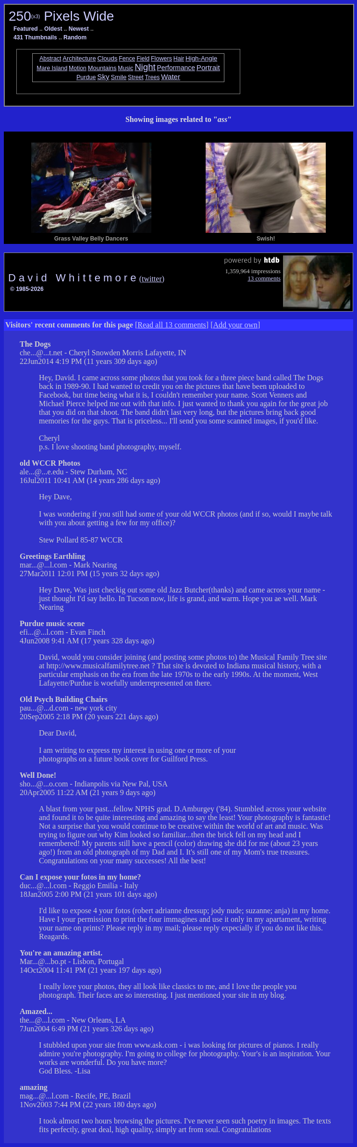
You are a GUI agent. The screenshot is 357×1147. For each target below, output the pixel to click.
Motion (77, 68)
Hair (178, 58)
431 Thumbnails (35, 37)
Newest (79, 28)
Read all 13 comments (171, 325)
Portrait (208, 67)
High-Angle (201, 58)
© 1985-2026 (27, 289)
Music (125, 68)
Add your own (235, 325)
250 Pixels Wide (61, 16)
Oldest (53, 28)
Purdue (86, 77)
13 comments (264, 278)
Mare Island (52, 68)
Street (136, 77)
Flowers (161, 58)
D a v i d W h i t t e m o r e (73, 278)
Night (145, 67)
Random (74, 37)
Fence (127, 58)
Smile (118, 77)
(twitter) (151, 279)
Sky (103, 76)
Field (142, 58)
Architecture (79, 58)
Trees (152, 77)
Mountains (102, 68)
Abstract (50, 58)
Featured (25, 28)
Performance (176, 68)
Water (170, 76)
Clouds (107, 58)
